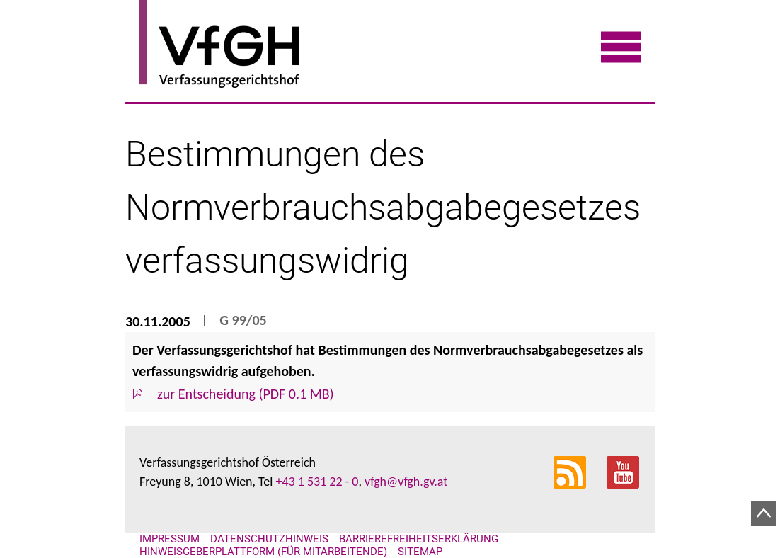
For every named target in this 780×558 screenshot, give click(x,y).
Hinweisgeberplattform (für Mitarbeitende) (263, 551)
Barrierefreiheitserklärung (418, 539)
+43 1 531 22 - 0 (316, 481)
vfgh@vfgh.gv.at (406, 481)
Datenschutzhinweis (269, 539)
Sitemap (420, 551)
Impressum (169, 539)
